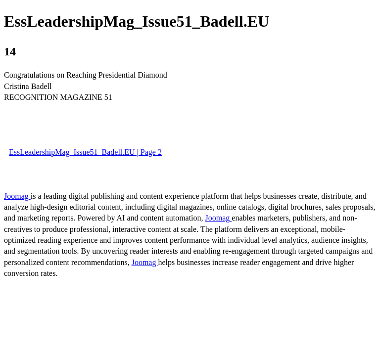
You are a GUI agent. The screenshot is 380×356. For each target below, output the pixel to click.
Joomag (17, 196)
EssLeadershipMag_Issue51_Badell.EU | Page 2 (85, 152)
